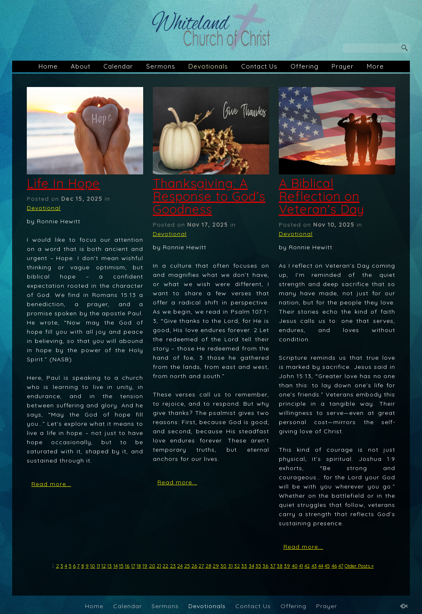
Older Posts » (359, 566)
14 (115, 566)
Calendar (118, 66)
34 (251, 566)
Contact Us (259, 66)
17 (133, 566)
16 (127, 566)
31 (230, 566)
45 (327, 566)
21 (159, 566)
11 (98, 566)
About (80, 66)
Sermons (160, 66)
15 (121, 566)
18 (138, 566)
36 (265, 566)
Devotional (44, 208)
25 (187, 566)
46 (334, 566)
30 (223, 566)
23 (173, 566)
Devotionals (208, 66)
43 (314, 566)
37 (272, 566)
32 (237, 566)
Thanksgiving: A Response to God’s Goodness (209, 196)
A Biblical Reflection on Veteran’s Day (321, 196)
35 (258, 566)
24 (180, 566)
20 (152, 566)
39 (287, 566)
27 (201, 566)
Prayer (343, 66)
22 (165, 566)
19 (144, 566)
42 (307, 566)
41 (301, 566)
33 (244, 566)
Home (48, 66)
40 (295, 566)
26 (194, 566)
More (375, 66)
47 (340, 566)
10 (92, 566)
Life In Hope (63, 183)
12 (103, 566)
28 (208, 566)
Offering (305, 66)
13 (109, 566)
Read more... (51, 484)
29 (216, 566)
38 (280, 566)
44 (320, 566)
